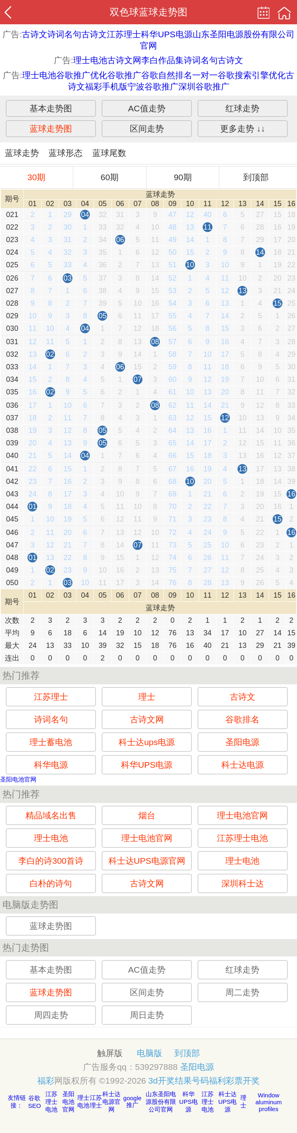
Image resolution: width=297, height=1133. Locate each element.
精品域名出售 (50, 815)
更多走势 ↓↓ (242, 128)
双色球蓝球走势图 (148, 11)
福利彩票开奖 (234, 1080)
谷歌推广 (124, 75)
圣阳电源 (242, 742)
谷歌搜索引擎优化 (252, 75)
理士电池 (90, 60)
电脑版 (149, 1053)
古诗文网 (124, 60)
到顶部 (256, 177)
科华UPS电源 (166, 34)
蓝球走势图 (51, 128)
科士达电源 (242, 764)
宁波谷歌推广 (152, 86)
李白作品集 (162, 60)
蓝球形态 (66, 153)
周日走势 (147, 1015)
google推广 (132, 1101)
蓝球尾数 (109, 153)
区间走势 (147, 128)
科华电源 (51, 764)
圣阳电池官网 (18, 779)
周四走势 (51, 1015)
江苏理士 (124, 34)
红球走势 (242, 108)
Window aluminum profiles (268, 1102)
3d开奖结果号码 (178, 1080)
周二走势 (242, 992)
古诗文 (34, 34)
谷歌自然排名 (166, 75)
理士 (146, 696)
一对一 (205, 75)
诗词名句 (64, 34)
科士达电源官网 (111, 1101)
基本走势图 (51, 108)
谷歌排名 (242, 719)
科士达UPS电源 (227, 1101)
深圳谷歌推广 (203, 86)
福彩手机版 (106, 86)
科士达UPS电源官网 (146, 860)
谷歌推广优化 (81, 75)
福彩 (45, 1080)
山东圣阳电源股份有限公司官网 (161, 1101)
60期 (110, 177)
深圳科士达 (242, 883)
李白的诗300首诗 (50, 860)
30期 (36, 177)
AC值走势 (146, 108)
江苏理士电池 (242, 838)
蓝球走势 (22, 153)
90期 (182, 177)
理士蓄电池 (51, 742)
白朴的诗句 (51, 883)
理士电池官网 (242, 815)
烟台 (146, 815)
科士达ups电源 (147, 742)
